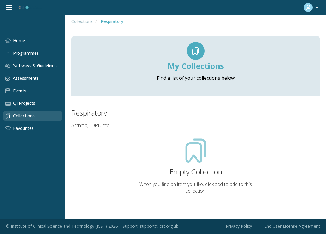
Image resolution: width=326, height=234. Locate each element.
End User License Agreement (292, 226)
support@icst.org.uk (159, 226)
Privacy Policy (239, 226)
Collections (78, 21)
